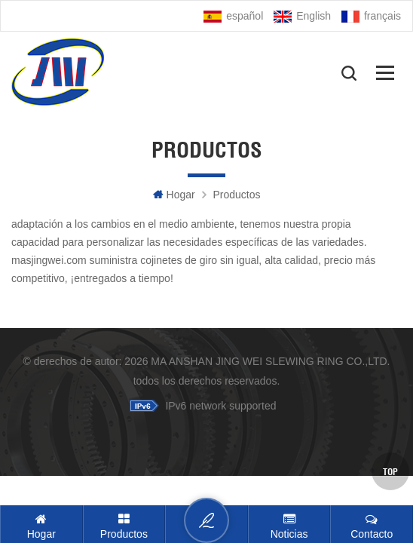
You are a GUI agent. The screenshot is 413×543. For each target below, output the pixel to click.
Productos (236, 195)
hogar (174, 195)
